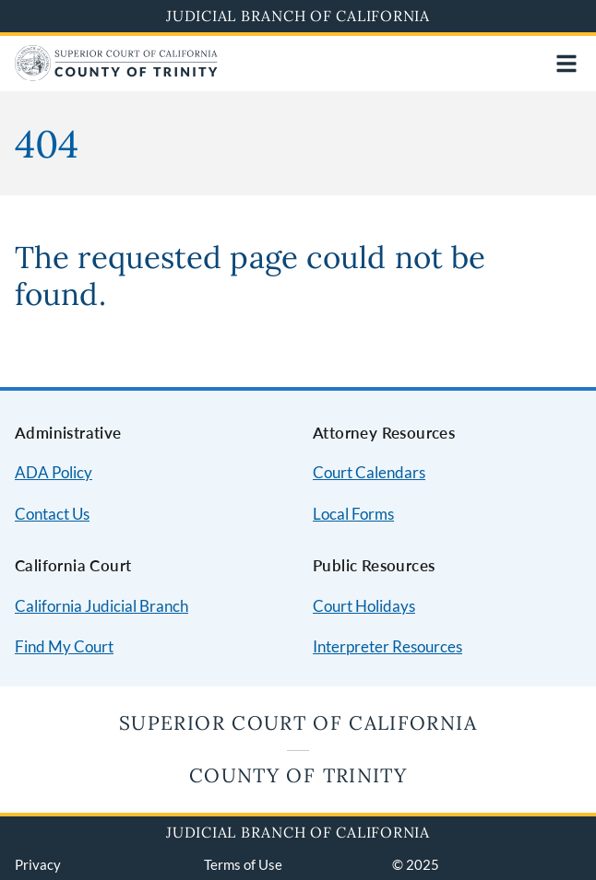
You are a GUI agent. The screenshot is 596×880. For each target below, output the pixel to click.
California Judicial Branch (101, 606)
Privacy (38, 864)
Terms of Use (243, 864)
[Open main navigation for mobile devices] (566, 63)
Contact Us (52, 513)
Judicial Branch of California (298, 15)
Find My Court (64, 646)
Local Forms (353, 513)
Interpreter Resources (387, 646)
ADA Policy (53, 472)
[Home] (116, 75)
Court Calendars (369, 472)
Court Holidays (364, 606)
